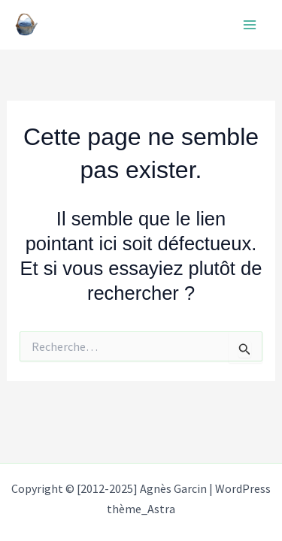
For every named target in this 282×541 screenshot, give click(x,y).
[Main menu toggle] (250, 25)
